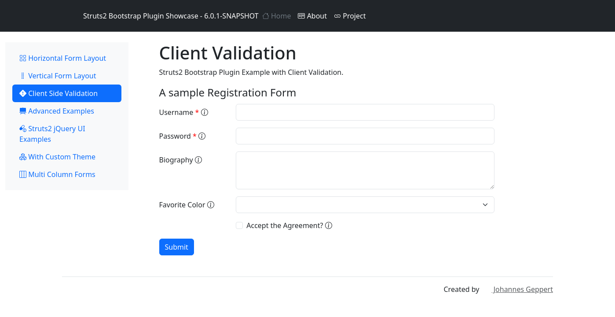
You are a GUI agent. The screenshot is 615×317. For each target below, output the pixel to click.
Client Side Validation (58, 93)
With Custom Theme (57, 157)
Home (276, 16)
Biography (180, 160)
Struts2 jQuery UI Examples (52, 134)
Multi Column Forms (57, 174)
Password (182, 136)
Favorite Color (186, 205)
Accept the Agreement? (289, 225)
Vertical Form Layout (57, 76)
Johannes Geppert (517, 289)
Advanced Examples (56, 111)
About (312, 16)
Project (350, 16)
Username (183, 112)
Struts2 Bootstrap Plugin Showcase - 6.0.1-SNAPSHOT (160, 16)
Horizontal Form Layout (62, 58)
